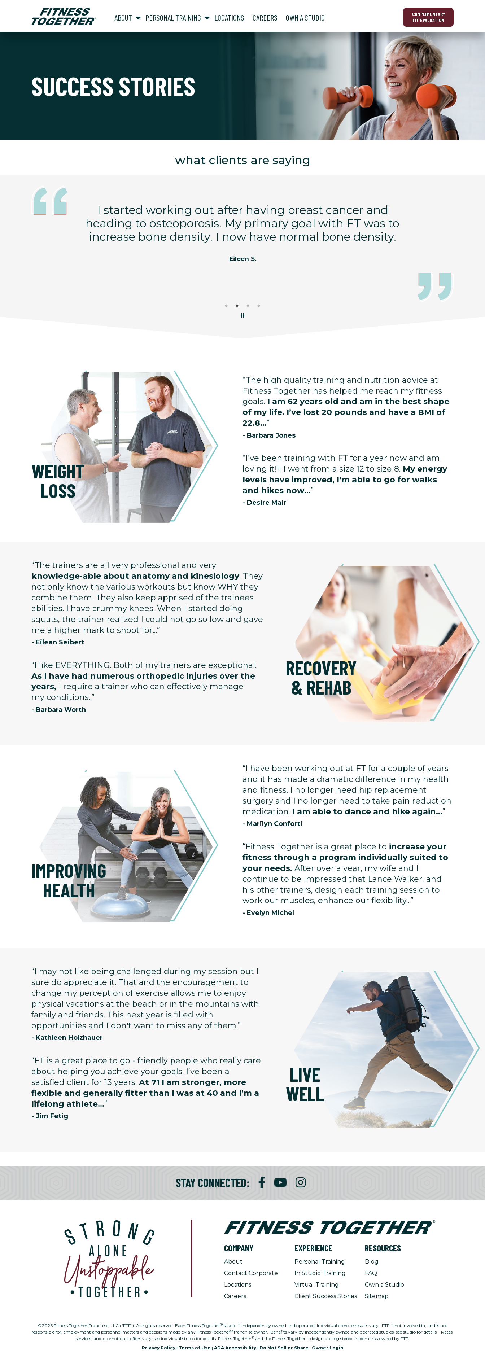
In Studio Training (320, 1273)
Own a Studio (384, 1284)
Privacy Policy (158, 1348)
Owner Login (328, 1348)
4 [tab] (258, 306)
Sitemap (377, 1296)
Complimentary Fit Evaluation (428, 17)
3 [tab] (248, 306)
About (233, 1261)
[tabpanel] (242, 235)
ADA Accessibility (235, 1348)
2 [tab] (237, 306)
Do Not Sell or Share (284, 1348)
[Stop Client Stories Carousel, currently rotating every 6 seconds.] (242, 315)
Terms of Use (195, 1348)
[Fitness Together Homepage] (63, 16)
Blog (372, 1261)
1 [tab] (226, 306)
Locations (237, 1284)
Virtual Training (316, 1284)
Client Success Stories (325, 1296)
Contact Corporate (251, 1273)
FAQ (371, 1273)
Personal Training (319, 1261)
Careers (235, 1296)
